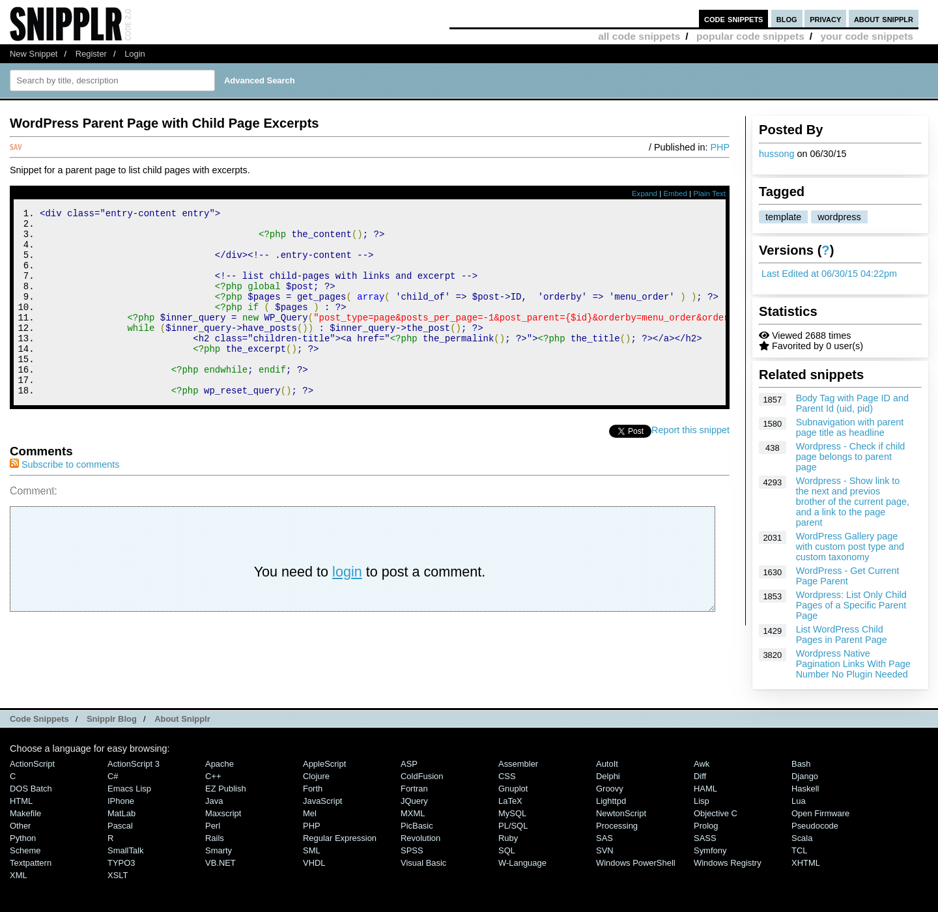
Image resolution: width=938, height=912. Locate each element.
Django (804, 776)
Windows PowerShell (635, 863)
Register (91, 54)
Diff (700, 776)
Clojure (316, 776)
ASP (409, 764)
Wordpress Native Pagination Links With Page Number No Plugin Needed (853, 663)
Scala (801, 838)
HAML (705, 788)
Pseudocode (814, 826)
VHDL (314, 863)
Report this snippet (690, 465)
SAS (604, 838)
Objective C (715, 813)
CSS (507, 776)
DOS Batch (31, 788)
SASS (705, 838)
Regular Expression (340, 838)
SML (311, 850)
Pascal (120, 826)
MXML (413, 813)
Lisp (701, 801)
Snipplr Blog (112, 719)
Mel (310, 813)
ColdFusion (422, 776)
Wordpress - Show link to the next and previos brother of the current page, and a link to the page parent (852, 502)
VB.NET (220, 863)
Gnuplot (513, 788)
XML (18, 875)
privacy (825, 18)
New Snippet (33, 54)
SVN (605, 850)
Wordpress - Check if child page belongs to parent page (850, 456)
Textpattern (30, 863)
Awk (701, 764)
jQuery (414, 801)
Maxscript (223, 813)
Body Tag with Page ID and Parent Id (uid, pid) (852, 403)
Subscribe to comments (64, 499)
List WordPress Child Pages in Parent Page (841, 634)
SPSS (412, 850)
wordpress (838, 217)
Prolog (706, 826)
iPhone (120, 801)
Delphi (608, 776)
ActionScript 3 (133, 764)
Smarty (218, 850)
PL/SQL (513, 826)
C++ (213, 776)
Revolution (420, 838)
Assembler (518, 764)
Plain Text (709, 193)
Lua (798, 801)
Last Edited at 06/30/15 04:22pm (829, 273)
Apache (219, 764)
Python (23, 838)
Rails (214, 838)
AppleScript (324, 764)
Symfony (710, 850)
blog (786, 18)
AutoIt (607, 764)
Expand (644, 193)
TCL (799, 850)
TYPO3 (121, 863)
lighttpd (611, 801)
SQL (506, 850)
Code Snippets (39, 719)
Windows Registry (727, 863)
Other (20, 826)
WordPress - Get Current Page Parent (848, 575)
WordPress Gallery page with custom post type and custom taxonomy (850, 546)
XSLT (117, 875)
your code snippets (866, 36)
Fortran (414, 788)
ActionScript (32, 764)
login (347, 607)
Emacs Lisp (129, 788)
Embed (675, 193)
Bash (801, 764)
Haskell (805, 788)
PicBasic (417, 826)
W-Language (522, 863)
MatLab (121, 813)
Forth (312, 788)
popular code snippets (750, 36)
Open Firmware (820, 813)
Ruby (508, 838)
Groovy (609, 788)
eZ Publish (225, 788)
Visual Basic (423, 863)
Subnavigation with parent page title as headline (850, 427)
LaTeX (510, 801)
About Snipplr (182, 719)
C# (113, 776)
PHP (720, 147)
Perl (212, 826)
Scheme (25, 850)
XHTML (805, 863)
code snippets (733, 18)
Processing (617, 826)
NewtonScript (621, 813)
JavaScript (322, 801)
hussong (776, 154)
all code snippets (639, 36)
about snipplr (883, 18)
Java (214, 801)
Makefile (25, 813)
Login (134, 54)
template (783, 217)
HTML (21, 801)
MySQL (512, 813)
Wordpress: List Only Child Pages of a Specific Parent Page (851, 605)
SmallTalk (125, 850)
